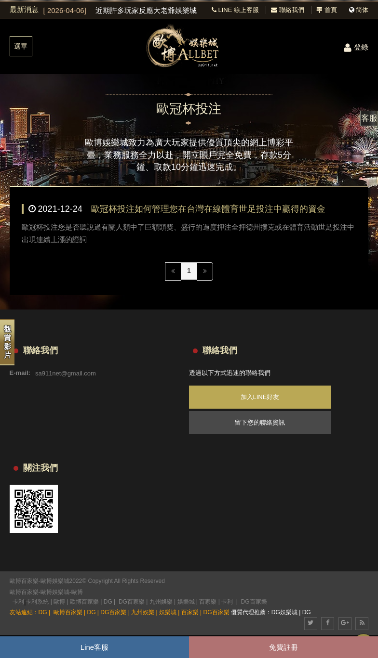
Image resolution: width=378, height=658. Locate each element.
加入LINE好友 (260, 396)
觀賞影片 (7, 342)
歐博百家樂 (24, 592)
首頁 (326, 9)
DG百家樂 (132, 601)
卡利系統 (37, 601)
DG (108, 601)
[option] (120, 10)
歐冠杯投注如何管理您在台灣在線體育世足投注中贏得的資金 (208, 209)
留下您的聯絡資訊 (260, 422)
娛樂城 (186, 601)
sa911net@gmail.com (65, 372)
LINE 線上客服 (235, 9)
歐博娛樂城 (54, 592)
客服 (369, 118)
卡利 (18, 601)
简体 (362, 9)
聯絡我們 (287, 9)
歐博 (77, 592)
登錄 (356, 47)
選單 (20, 46)
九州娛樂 (161, 601)
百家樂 (207, 601)
